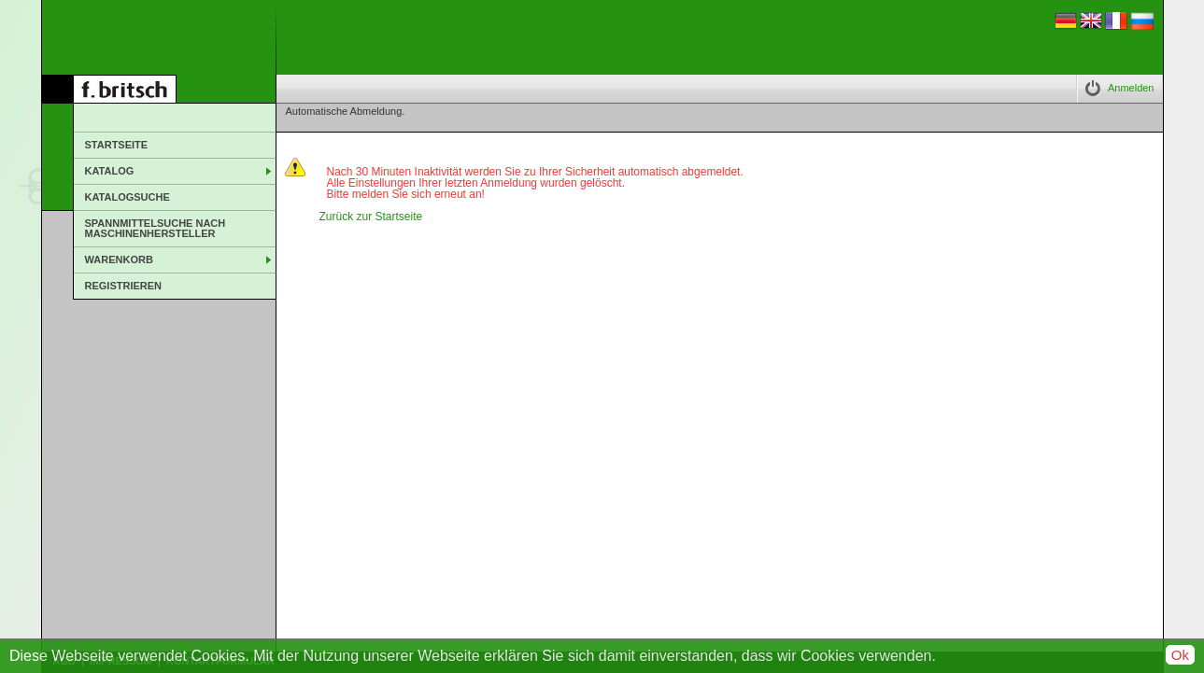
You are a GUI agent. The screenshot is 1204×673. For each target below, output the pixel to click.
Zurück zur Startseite (371, 216)
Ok (1180, 655)
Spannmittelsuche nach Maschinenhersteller (155, 228)
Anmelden (1131, 87)
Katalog (110, 170)
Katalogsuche (127, 197)
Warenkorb (119, 259)
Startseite (117, 144)
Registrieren (124, 285)
